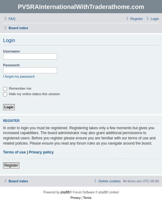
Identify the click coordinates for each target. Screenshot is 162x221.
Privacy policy (41, 152)
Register (11, 165)
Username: (12, 51)
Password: (11, 65)
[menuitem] (9, 18)
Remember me (17, 88)
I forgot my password (18, 76)
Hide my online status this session (31, 94)
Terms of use (14, 152)
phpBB (65, 192)
